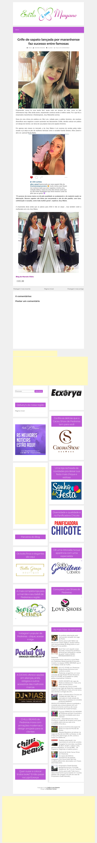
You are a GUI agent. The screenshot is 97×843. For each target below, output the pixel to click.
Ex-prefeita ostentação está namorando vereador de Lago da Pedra (69, 637)
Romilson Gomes (52, 789)
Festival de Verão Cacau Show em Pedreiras (69, 753)
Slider (50, 47)
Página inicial (49, 289)
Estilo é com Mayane (53, 787)
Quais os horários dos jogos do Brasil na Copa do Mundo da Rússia (69, 728)
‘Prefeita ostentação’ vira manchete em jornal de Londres (70, 741)
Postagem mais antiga (76, 289)
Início (17, 29)
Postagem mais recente (21, 289)
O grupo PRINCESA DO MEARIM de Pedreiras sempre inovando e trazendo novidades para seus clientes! (70, 714)
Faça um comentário (62, 47)
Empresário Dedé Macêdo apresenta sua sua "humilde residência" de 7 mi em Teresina (70, 767)
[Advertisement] (35, 353)
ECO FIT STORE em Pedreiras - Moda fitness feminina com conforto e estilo (69, 669)
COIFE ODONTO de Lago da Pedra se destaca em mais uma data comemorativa (70, 682)
